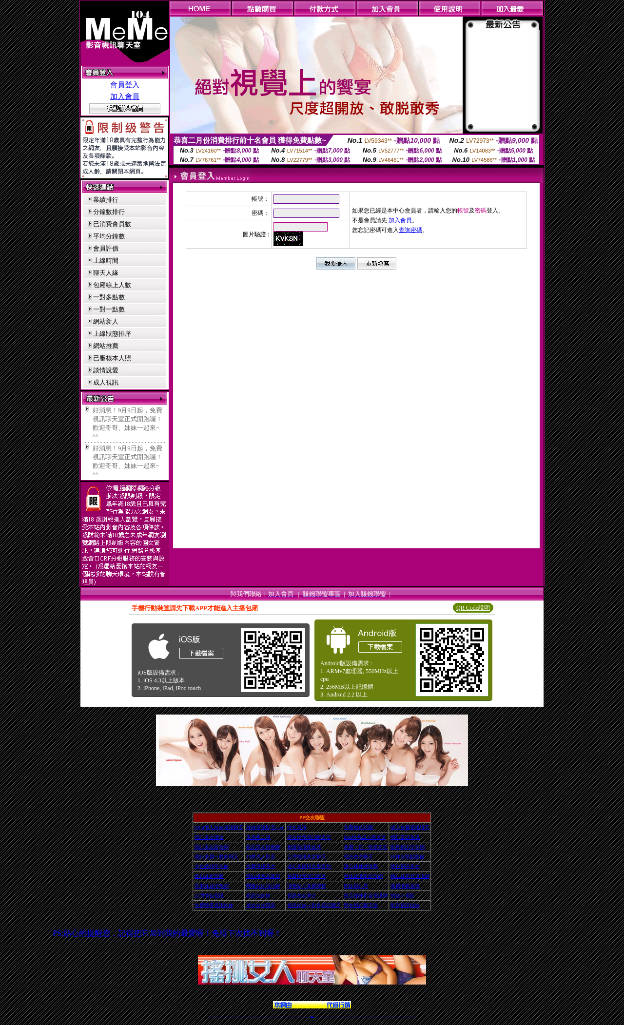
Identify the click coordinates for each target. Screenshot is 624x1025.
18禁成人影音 (260, 856)
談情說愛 (105, 370)
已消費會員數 (112, 224)
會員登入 (124, 85)
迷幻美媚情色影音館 (309, 866)
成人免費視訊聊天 (409, 827)
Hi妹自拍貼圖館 (407, 856)
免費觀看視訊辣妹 (214, 905)
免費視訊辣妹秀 (304, 847)
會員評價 (105, 248)
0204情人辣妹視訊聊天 (219, 827)
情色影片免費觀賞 (306, 886)
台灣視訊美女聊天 (306, 856)
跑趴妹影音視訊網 (409, 876)
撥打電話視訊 (405, 837)
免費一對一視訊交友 (366, 847)
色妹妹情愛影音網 (363, 876)
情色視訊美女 (405, 866)
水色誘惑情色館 (212, 866)
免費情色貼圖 (358, 827)
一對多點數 (109, 297)
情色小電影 (402, 895)
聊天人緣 (105, 272)
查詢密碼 (410, 230)
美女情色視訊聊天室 (309, 837)
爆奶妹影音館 (209, 876)
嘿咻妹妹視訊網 (263, 886)
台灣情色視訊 (209, 895)
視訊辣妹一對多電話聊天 (314, 905)
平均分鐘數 (109, 236)
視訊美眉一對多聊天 (216, 856)
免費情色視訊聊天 (306, 876)
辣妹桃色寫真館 (263, 876)
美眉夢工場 (258, 837)
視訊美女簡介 (301, 895)
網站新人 (105, 321)
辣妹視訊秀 (356, 886)
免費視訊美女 (260, 866)
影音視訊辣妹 (405, 905)
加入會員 (124, 96)
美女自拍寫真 (260, 905)
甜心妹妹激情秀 (361, 866)
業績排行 (105, 199)
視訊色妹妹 (258, 895)
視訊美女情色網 (263, 847)
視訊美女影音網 (212, 847)
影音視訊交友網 (407, 847)
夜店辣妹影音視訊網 (366, 895)
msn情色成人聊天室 (365, 837)
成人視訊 (105, 382)
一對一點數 (109, 309)
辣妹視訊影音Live (265, 827)
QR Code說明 (473, 607)
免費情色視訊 (405, 886)
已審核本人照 (112, 358)
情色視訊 (297, 827)
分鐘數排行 (109, 211)
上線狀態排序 (112, 333)
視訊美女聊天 (209, 837)
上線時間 (105, 260)
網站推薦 (105, 345)
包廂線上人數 (112, 285)
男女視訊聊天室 (361, 905)
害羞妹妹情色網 (212, 886)
